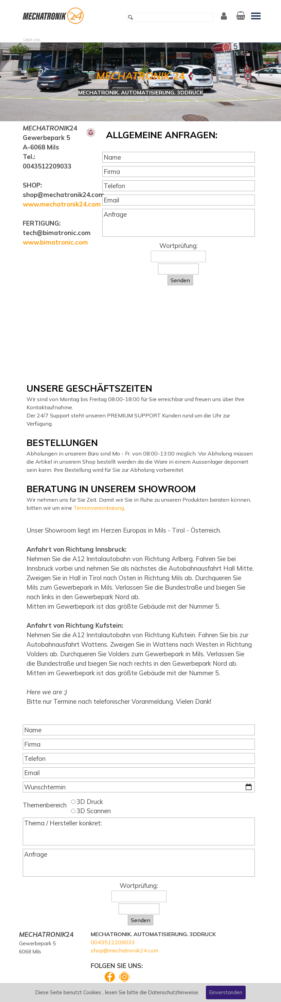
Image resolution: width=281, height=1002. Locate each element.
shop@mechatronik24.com (124, 950)
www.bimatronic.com (55, 242)
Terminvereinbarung (98, 507)
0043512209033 (113, 942)
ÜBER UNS (31, 40)
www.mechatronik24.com (62, 204)
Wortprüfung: (178, 245)
